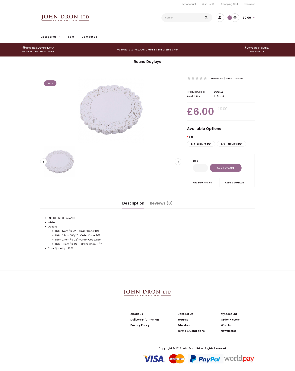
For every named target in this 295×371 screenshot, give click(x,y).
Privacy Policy (139, 325)
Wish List (227, 325)
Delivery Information (144, 319)
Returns (182, 319)
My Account (189, 4)
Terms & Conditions (191, 331)
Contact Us (185, 314)
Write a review (234, 78)
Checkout (249, 4)
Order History (230, 319)
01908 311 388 (154, 49)
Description (133, 203)
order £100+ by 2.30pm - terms (38, 51)
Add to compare (234, 182)
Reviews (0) (161, 203)
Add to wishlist (202, 182)
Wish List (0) (208, 4)
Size (191, 136)
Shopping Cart (229, 4)
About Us (136, 314)
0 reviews (217, 78)
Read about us (257, 51)
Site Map (183, 325)
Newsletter (228, 331)
